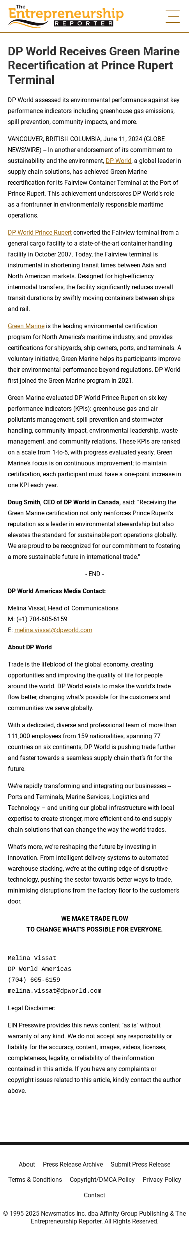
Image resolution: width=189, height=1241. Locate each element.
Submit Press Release (140, 1164)
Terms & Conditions (35, 1179)
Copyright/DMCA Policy (102, 1179)
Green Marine (26, 326)
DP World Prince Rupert (40, 232)
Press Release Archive (73, 1164)
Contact (94, 1195)
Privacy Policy (162, 1179)
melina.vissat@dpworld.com (53, 630)
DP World (118, 160)
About (27, 1164)
